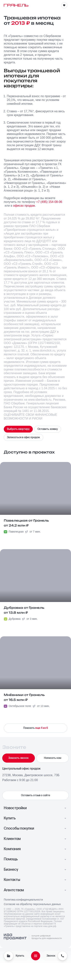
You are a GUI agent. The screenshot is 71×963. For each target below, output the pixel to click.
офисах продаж (24, 205)
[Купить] (8, 955)
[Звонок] (62, 955)
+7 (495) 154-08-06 (49, 201)
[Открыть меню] (35, 955)
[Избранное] (64, 5)
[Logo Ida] (33, 937)
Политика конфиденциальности (23, 899)
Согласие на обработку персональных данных (32, 904)
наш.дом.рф (49, 926)
